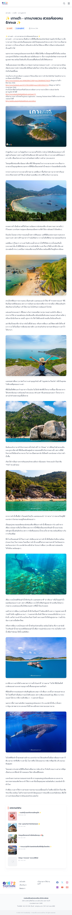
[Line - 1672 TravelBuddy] (67, 882)
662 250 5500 (26, 906)
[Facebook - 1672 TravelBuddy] (57, 882)
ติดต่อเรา (22, 888)
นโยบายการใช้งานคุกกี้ (44, 883)
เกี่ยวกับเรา (23, 885)
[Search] (64, 3)
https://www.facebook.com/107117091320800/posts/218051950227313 (27, 85)
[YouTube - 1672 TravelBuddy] (62, 887)
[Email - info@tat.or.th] (67, 887)
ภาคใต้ (9, 28)
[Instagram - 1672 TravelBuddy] (57, 887)
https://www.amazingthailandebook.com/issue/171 (21, 94)
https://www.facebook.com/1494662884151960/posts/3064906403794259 (28, 80)
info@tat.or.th (38, 906)
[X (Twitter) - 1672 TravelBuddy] (62, 882)
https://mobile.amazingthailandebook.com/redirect (21, 101)
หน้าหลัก (22, 881)
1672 (53, 906)
